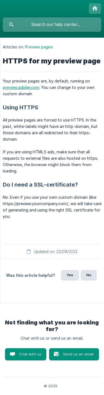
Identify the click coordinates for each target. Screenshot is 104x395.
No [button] (88, 275)
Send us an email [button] (78, 354)
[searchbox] (52, 24)
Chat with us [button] (30, 354)
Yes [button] (70, 275)
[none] (95, 8)
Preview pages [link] (39, 47)
